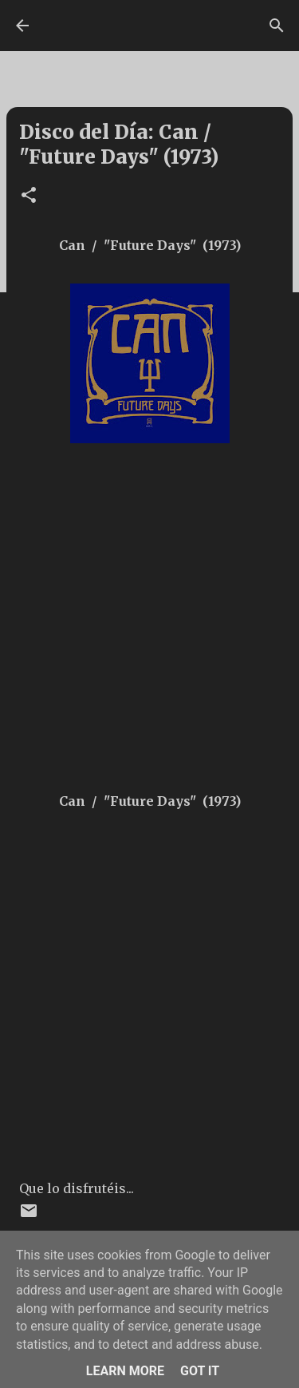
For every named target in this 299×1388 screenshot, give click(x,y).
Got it (199, 1370)
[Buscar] (276, 25)
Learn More (125, 1370)
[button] (28, 196)
